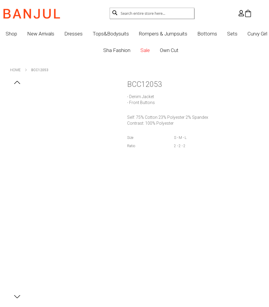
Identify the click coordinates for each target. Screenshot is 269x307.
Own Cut (180, 50)
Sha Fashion (127, 50)
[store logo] (39, 12)
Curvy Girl (94, 50)
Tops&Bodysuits (122, 34)
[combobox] (152, 13)
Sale (156, 50)
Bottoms (218, 34)
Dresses (84, 34)
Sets (243, 34)
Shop (22, 34)
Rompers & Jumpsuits (174, 34)
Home (23, 70)
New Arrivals (51, 34)
